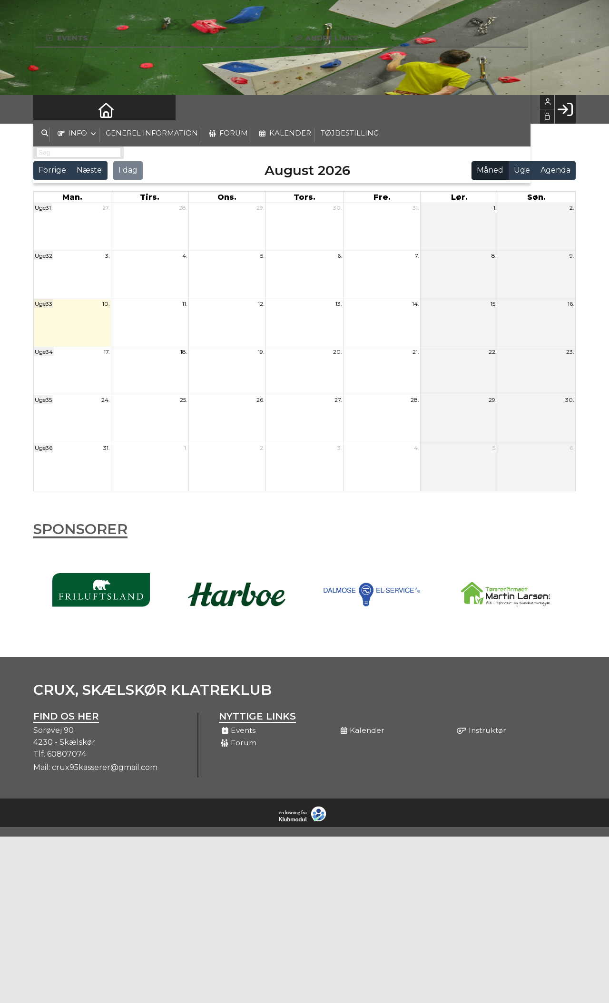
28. (183, 207)
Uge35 (43, 399)
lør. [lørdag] (459, 197)
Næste (89, 170)
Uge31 (43, 207)
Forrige (52, 170)
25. (183, 399)
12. (261, 303)
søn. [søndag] (536, 197)
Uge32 (43, 255)
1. (495, 207)
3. (107, 255)
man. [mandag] (72, 197)
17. (107, 351)
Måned (490, 170)
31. (416, 207)
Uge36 (43, 447)
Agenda (555, 170)
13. (338, 303)
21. (416, 351)
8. (494, 255)
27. (106, 207)
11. (184, 303)
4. (184, 255)
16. (571, 303)
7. (417, 255)
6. (339, 255)
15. (494, 303)
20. (337, 351)
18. (183, 351)
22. (493, 351)
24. (105, 399)
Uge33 (43, 303)
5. (262, 255)
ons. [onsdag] (226, 197)
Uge (522, 170)
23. (570, 351)
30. (337, 207)
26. (260, 399)
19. (261, 351)
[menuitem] (47, 109)
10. (106, 303)
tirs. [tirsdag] (149, 197)
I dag (128, 170)
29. (260, 207)
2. (572, 207)
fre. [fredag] (382, 197)
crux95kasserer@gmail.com (104, 767)
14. (415, 303)
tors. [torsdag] (304, 197)
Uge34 (44, 351)
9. (572, 255)
